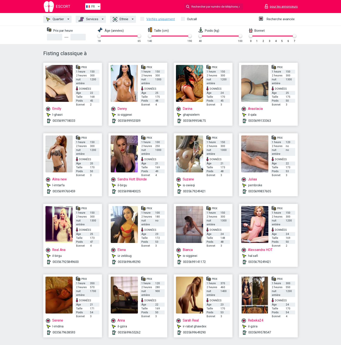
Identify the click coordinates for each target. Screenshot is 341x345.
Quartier (55, 19)
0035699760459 (64, 191)
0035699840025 (129, 191)
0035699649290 (129, 262)
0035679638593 (64, 332)
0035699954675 (194, 121)
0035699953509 (129, 121)
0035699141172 (194, 262)
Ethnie (120, 19)
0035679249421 (194, 191)
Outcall (192, 19)
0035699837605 (259, 191)
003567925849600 (66, 262)
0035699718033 (64, 121)
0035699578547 (259, 332)
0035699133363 (259, 121)
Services (88, 19)
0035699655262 (129, 332)
